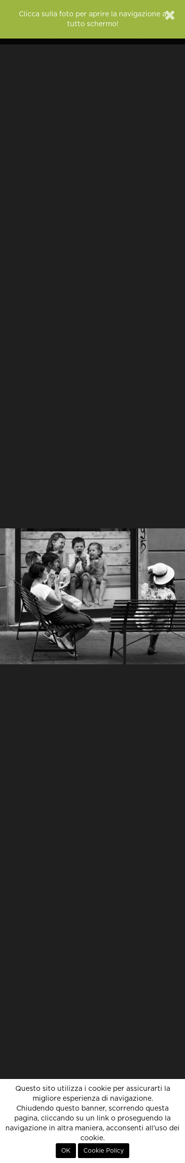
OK (66, 1151)
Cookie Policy (103, 1151)
